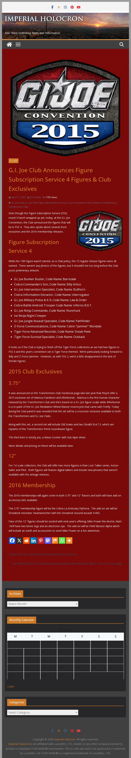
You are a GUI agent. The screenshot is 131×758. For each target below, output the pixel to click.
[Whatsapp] (62, 540)
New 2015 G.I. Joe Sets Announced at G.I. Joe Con (41, 554)
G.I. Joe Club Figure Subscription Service (45, 202)
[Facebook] (12, 540)
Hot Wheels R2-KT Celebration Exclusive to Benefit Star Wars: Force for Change (69, 564)
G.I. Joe (13, 160)
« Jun (10, 686)
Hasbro (97, 202)
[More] (69, 540)
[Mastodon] (48, 540)
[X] (19, 540)
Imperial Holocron (18, 744)
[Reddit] (26, 540)
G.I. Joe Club (18, 202)
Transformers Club (18, 206)
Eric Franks (35, 197)
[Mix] (55, 540)
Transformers (109, 202)
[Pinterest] (40, 540)
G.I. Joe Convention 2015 (79, 202)
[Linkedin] (33, 540)
